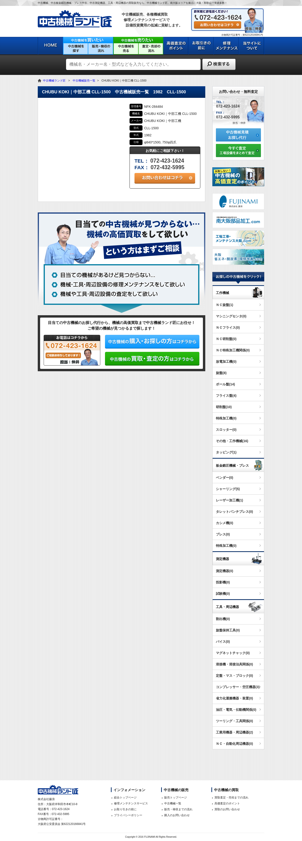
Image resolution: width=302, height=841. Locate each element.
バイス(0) (223, 641)
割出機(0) (223, 619)
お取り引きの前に (125, 809)
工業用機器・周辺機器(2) (234, 732)
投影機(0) (223, 582)
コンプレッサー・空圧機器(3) (238, 687)
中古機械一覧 (172, 803)
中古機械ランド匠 (54, 80)
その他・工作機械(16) (232, 441)
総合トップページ (125, 797)
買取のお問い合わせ (227, 809)
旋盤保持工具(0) (228, 630)
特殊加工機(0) (226, 418)
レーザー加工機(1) (229, 500)
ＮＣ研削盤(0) (226, 339)
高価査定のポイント (227, 803)
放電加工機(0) (226, 361)
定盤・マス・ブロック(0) (234, 675)
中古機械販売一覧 (84, 80)
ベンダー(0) (224, 477)
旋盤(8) (221, 373)
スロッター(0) (226, 429)
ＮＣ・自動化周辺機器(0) (234, 744)
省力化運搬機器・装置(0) (234, 698)
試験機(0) (223, 593)
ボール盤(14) (225, 384)
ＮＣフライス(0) (228, 327)
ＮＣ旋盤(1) (224, 305)
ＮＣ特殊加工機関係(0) (233, 350)
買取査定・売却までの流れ (231, 797)
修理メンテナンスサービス (131, 803)
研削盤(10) (224, 407)
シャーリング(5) (228, 489)
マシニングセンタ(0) (231, 316)
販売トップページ (175, 797)
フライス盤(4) (226, 395)
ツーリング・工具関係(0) (234, 721)
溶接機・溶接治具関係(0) (234, 664)
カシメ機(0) (224, 523)
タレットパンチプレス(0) (234, 511)
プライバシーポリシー (128, 815)
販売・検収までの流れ (178, 809)
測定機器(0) (224, 571)
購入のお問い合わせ (177, 815)
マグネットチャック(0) (233, 653)
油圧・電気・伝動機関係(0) (236, 710)
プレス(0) (223, 534)
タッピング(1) (226, 452)
